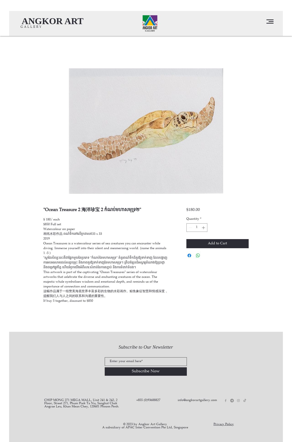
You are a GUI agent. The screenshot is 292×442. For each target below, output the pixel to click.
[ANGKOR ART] (52, 21)
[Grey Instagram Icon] (238, 400)
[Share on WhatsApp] (198, 255)
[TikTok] (245, 400)
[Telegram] (232, 400)
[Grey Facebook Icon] (225, 400)
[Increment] (204, 228)
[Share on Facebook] (189, 255)
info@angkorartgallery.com (197, 400)
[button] (270, 21)
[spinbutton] (197, 228)
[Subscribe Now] (146, 371)
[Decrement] (190, 228)
